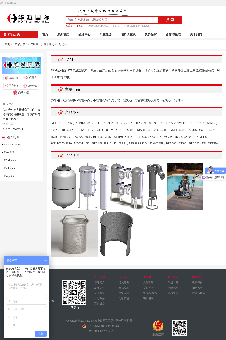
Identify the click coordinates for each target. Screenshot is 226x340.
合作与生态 (173, 34)
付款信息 (124, 298)
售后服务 (148, 277)
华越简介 (99, 282)
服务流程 (124, 277)
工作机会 (99, 303)
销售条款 (197, 287)
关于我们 (196, 34)
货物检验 (148, 287)
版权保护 (197, 282)
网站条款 (197, 277)
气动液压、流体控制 (42, 44)
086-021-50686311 (13, 129)
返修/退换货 (150, 293)
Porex (80, 25)
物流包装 (148, 298)
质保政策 (148, 282)
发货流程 (124, 293)
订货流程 (124, 282)
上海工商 (158, 328)
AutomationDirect (98, 25)
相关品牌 (9, 137)
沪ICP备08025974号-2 (100, 331)
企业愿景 (99, 293)
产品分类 (20, 44)
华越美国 (173, 293)
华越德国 (173, 287)
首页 (45, 34)
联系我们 (173, 277)
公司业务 (99, 298)
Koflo (69, 25)
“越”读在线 (128, 34)
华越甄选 (105, 34)
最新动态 (63, 34)
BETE (116, 25)
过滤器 (63, 44)
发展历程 (99, 287)
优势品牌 (151, 34)
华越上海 (173, 282)
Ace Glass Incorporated (136, 25)
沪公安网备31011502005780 (100, 326)
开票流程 (124, 287)
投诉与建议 (198, 293)
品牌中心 (84, 34)
